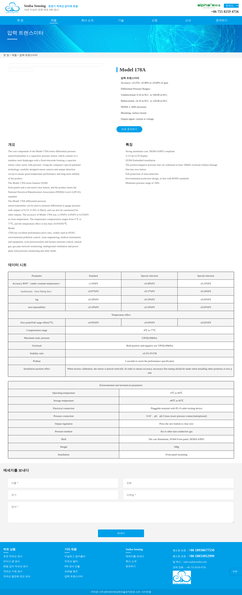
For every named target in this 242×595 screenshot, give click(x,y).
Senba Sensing (134, 549)
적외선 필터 (71, 561)
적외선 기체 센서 (12, 571)
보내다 (121, 533)
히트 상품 (9, 549)
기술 (121, 20)
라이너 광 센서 (11, 561)
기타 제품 (71, 549)
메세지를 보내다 (135, 556)
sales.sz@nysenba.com (195, 561)
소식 (188, 20)
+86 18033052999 (201, 556)
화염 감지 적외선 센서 (15, 566)
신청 (154, 20)
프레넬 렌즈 (71, 571)
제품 (54, 20)
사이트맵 (146, 592)
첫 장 (20, 20)
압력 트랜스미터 (28, 55)
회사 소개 (87, 20)
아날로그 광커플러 (75, 556)
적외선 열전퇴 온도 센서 (16, 576)
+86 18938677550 (201, 550)
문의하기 (221, 20)
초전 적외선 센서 (12, 556)
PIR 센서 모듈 (72, 566)
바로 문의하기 (129, 129)
